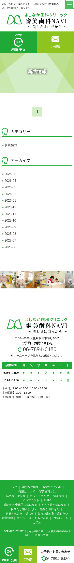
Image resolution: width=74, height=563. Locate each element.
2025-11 (9, 214)
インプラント (31, 500)
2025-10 (9, 220)
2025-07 (9, 240)
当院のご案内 (30, 487)
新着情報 (9, 145)
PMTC (48, 500)
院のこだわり (53, 487)
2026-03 (9, 187)
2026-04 (9, 180)
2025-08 (9, 233)
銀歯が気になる (49, 509)
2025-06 (9, 247)
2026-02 (9, 194)
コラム (21, 517)
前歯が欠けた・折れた (20, 513)
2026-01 (9, 200)
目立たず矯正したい (23, 509)
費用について (26, 491)
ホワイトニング (39, 496)
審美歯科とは (47, 491)
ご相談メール (60, 517)
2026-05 (9, 174)
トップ (13, 487)
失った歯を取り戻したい (53, 513)
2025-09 (9, 227)
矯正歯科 (58, 496)
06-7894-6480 (55, 558)
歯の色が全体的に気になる (20, 504)
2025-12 (9, 207)
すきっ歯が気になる (53, 504)
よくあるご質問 (38, 517)
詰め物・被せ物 (15, 496)
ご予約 (37, 522)
